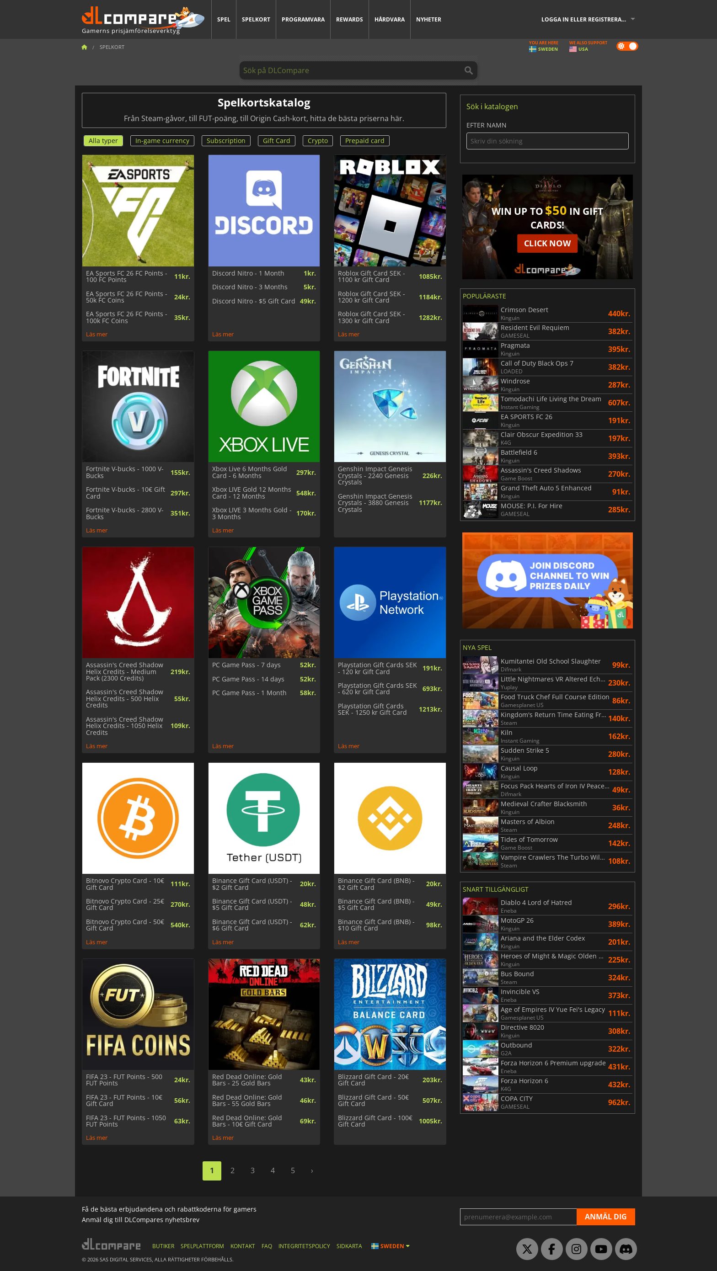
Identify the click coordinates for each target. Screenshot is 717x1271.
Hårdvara (390, 19)
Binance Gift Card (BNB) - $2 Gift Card (376, 884)
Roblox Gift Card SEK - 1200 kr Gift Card (371, 297)
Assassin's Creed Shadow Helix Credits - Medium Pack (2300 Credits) (124, 671)
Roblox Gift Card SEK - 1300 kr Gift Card (371, 317)
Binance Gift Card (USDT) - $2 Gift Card (252, 884)
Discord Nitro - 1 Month (248, 273)
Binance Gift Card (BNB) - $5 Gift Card (376, 904)
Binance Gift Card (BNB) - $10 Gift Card (376, 925)
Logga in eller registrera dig (587, 19)
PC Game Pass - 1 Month (249, 693)
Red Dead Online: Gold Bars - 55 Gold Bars (247, 1100)
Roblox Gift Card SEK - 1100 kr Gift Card (371, 276)
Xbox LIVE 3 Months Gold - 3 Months (252, 513)
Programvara (303, 19)
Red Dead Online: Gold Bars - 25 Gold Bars (247, 1080)
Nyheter (428, 19)
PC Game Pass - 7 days (246, 665)
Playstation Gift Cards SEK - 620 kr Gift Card (377, 689)
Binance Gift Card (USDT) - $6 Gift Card (252, 925)
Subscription (226, 140)
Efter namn (547, 135)
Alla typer (103, 140)
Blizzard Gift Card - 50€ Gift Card (373, 1100)
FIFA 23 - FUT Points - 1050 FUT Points (126, 1121)
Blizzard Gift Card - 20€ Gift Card (373, 1080)
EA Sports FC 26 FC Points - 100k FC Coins (126, 317)
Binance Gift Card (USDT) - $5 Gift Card (252, 904)
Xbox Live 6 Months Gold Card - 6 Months (249, 472)
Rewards (349, 19)
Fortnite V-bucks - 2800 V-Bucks (125, 513)
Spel (223, 19)
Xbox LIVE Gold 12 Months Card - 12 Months (251, 493)
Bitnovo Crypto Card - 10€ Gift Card (125, 884)
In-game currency (162, 140)
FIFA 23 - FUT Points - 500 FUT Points (124, 1080)
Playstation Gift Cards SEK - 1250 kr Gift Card (372, 709)
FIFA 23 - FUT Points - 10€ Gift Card (124, 1100)
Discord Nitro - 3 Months (250, 287)
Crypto (318, 140)
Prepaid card (365, 140)
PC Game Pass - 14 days (248, 679)
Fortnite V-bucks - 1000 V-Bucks (125, 472)
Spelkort (256, 19)
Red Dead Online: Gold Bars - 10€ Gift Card (247, 1121)
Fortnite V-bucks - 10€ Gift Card (125, 493)
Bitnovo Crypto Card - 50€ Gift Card (125, 925)
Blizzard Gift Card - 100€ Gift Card (375, 1121)
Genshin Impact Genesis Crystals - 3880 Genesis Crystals (375, 503)
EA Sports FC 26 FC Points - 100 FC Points (126, 276)
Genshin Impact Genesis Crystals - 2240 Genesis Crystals (375, 475)
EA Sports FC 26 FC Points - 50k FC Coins (126, 297)
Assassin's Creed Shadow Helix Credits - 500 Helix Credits (124, 698)
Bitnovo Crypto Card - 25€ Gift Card (125, 904)
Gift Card (276, 140)
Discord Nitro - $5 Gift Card (253, 301)
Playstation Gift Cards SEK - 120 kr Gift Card (377, 668)
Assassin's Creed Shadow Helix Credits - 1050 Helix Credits (124, 726)
